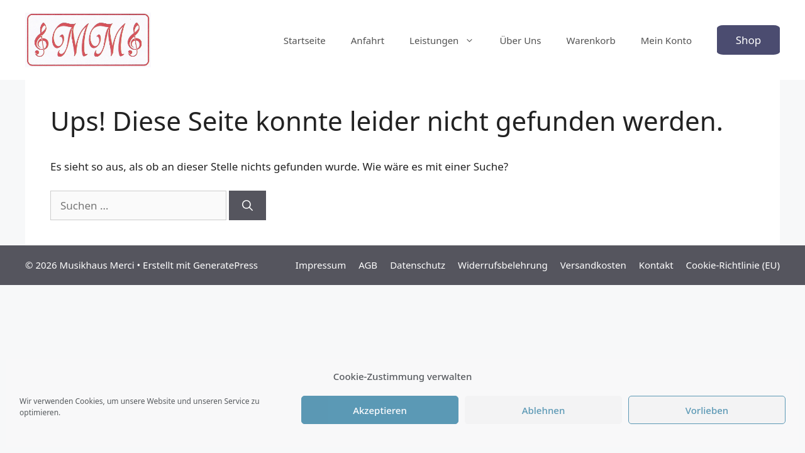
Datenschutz (417, 265)
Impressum (321, 265)
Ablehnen (543, 410)
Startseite (305, 40)
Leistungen (448, 40)
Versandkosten (593, 265)
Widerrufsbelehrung (503, 265)
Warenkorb (591, 40)
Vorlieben (707, 410)
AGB (367, 265)
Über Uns (520, 40)
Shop (749, 40)
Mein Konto (666, 40)
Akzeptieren (380, 410)
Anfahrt (367, 40)
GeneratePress (225, 265)
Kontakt (656, 265)
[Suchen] (247, 206)
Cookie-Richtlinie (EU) (733, 265)
